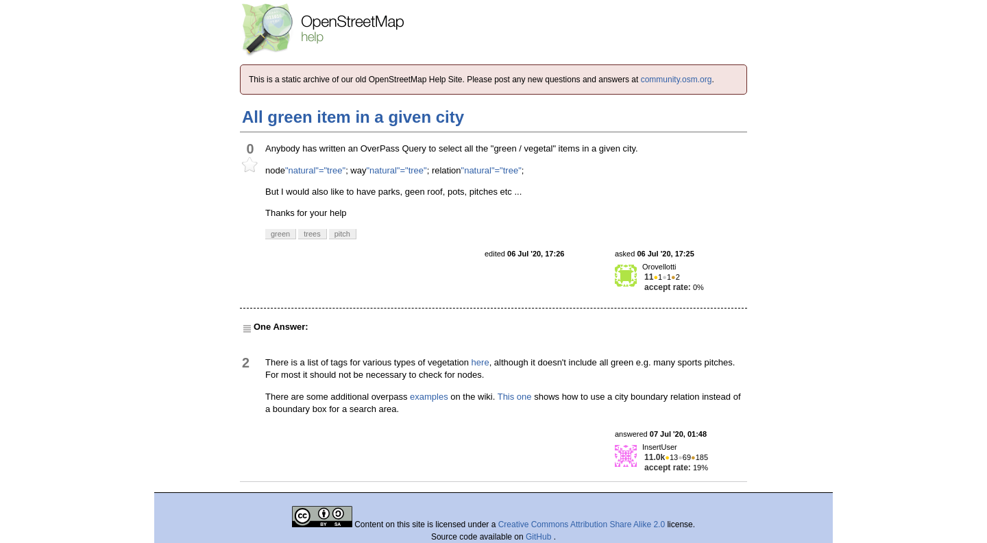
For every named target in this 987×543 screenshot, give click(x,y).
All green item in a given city (353, 117)
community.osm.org (676, 79)
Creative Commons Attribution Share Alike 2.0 (581, 524)
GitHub (540, 537)
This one (515, 396)
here (480, 362)
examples (429, 396)
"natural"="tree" (315, 170)
